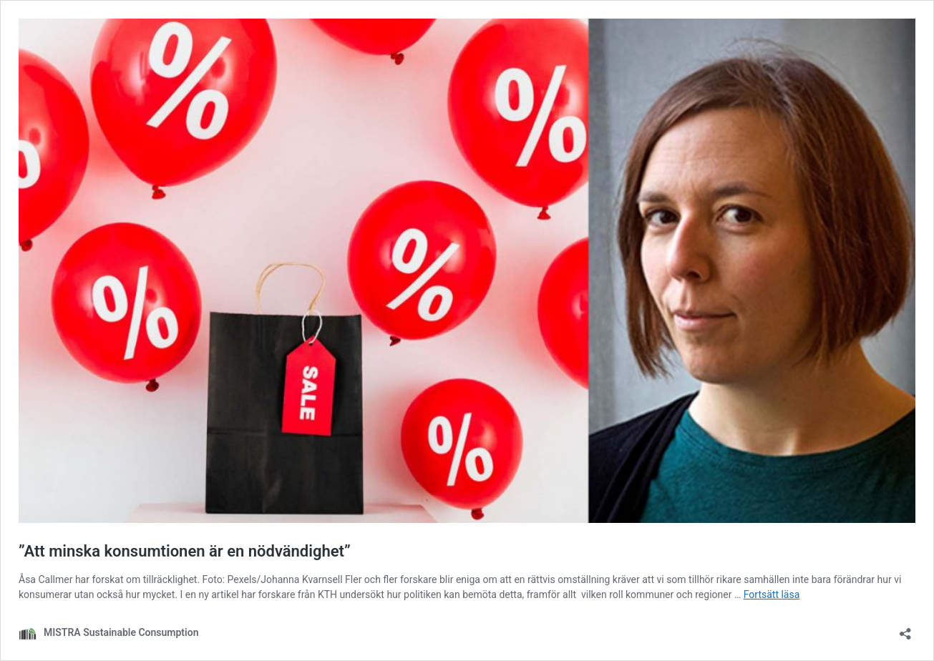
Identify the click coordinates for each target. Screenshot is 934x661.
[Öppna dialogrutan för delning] (905, 629)
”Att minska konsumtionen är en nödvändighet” (185, 551)
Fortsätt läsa (772, 594)
